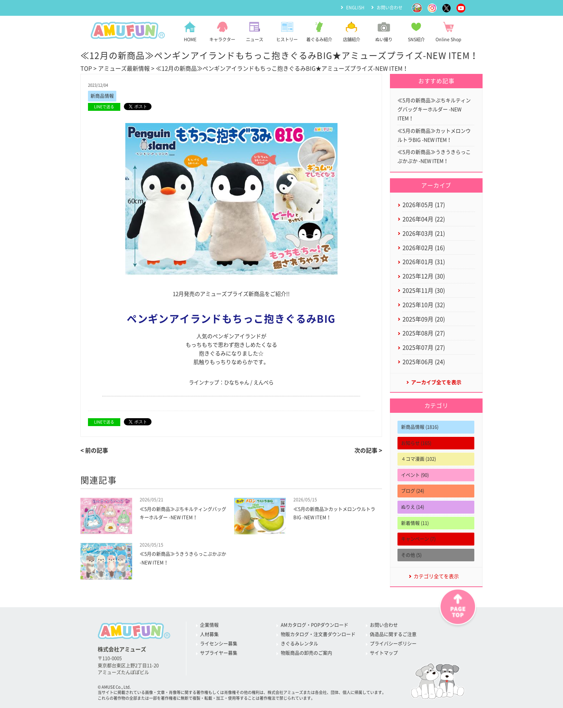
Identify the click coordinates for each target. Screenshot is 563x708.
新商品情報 (102, 96)
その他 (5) (411, 555)
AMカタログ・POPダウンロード (314, 625)
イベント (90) (415, 475)
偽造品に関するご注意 (393, 634)
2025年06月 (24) (424, 362)
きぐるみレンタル (299, 643)
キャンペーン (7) (418, 539)
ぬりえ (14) (412, 507)
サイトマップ (384, 653)
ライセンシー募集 (218, 643)
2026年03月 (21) (424, 233)
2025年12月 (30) (424, 276)
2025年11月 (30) (424, 290)
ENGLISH (355, 7)
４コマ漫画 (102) (418, 459)
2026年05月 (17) (424, 205)
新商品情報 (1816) (419, 427)
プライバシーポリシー (393, 643)
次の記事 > (368, 450)
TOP (86, 68)
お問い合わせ (390, 7)
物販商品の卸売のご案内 (306, 653)
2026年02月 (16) (424, 248)
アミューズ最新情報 (124, 68)
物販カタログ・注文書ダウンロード (318, 634)
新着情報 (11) (415, 523)
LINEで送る (104, 107)
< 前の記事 (94, 450)
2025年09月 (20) (424, 319)
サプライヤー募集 (218, 653)
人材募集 (209, 634)
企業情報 (209, 625)
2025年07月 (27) (424, 347)
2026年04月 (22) (424, 219)
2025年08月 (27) (424, 333)
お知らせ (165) (416, 443)
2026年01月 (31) (424, 262)
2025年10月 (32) (424, 305)
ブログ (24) (412, 490)
